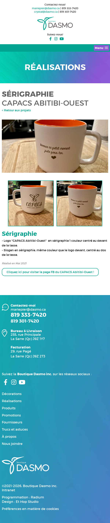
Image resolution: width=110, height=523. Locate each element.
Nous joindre (12, 444)
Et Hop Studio (27, 502)
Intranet (8, 490)
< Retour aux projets (16, 110)
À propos (9, 437)
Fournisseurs (12, 422)
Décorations (11, 394)
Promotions (11, 415)
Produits (8, 408)
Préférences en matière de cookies (30, 509)
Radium (37, 497)
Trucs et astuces (15, 429)
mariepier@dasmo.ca (46, 8)
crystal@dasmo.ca (46, 11)
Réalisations (11, 401)
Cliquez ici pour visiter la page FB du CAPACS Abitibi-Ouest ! (50, 272)
